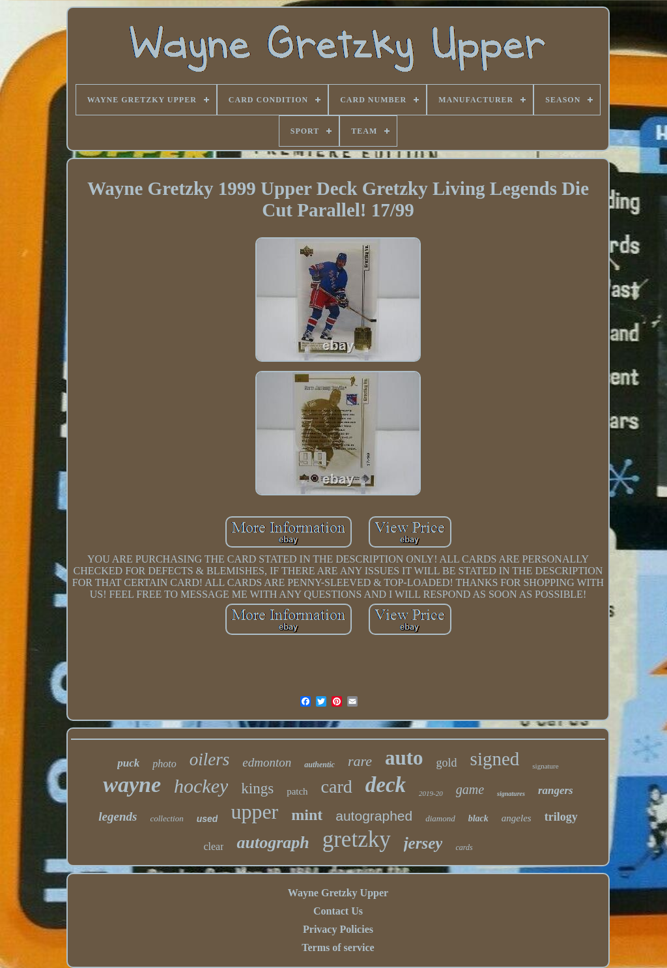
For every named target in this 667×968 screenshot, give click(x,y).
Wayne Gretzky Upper (338, 892)
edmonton (266, 762)
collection (166, 818)
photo (164, 763)
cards (463, 847)
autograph (272, 842)
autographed (373, 815)
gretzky (356, 839)
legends (117, 816)
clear (213, 846)
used (207, 819)
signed (495, 758)
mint (306, 814)
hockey (201, 786)
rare (360, 761)
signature (545, 766)
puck (128, 763)
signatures (511, 793)
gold (446, 762)
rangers (555, 790)
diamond (440, 818)
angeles (517, 818)
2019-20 (431, 793)
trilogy (561, 816)
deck (385, 785)
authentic (319, 764)
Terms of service (338, 947)
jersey (423, 843)
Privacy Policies (338, 929)
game (470, 789)
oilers (210, 759)
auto (404, 757)
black (478, 818)
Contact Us (338, 911)
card (336, 786)
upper (254, 811)
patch (297, 791)
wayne (132, 784)
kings (257, 788)
